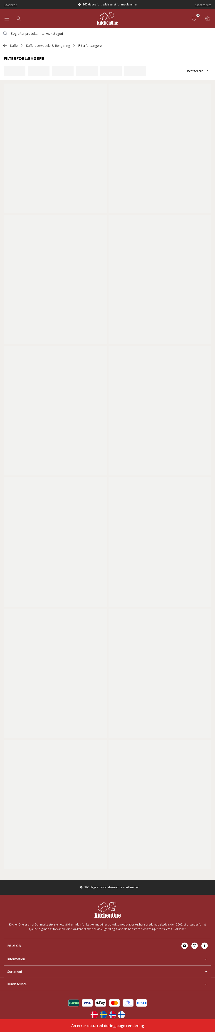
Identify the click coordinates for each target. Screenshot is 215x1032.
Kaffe (14, 45)
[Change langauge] (94, 1014)
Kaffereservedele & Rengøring (48, 45)
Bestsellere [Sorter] (198, 71)
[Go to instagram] (194, 946)
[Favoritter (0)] (195, 19)
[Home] (107, 18)
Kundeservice (203, 5)
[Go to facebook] (204, 946)
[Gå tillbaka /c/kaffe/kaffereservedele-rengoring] (5, 45)
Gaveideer (10, 5)
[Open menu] (7, 19)
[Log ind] (18, 18)
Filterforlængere (90, 45)
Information (107, 959)
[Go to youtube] (184, 946)
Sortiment (107, 971)
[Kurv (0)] (207, 19)
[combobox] (107, 33)
